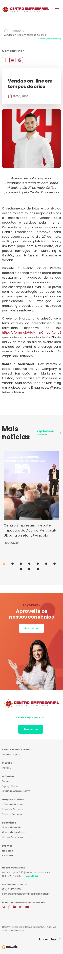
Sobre (5, 781)
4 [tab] (29, 564)
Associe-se (31, 628)
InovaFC (6, 768)
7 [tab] (54, 564)
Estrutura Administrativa (16, 791)
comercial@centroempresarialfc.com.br (26, 893)
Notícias (17, 30)
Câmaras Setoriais (13, 804)
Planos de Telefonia (13, 832)
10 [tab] (38, 569)
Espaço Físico (10, 786)
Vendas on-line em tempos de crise (25, 35)
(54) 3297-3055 (11, 876)
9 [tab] (29, 569)
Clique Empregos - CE (30, 717)
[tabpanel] (31, 498)
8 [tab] (21, 569)
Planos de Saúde (11, 827)
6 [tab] (46, 564)
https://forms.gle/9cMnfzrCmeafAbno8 (31, 332)
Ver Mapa (32, 876)
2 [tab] (12, 564)
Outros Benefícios (12, 837)
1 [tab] (4, 564)
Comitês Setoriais (12, 809)
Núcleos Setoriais (12, 814)
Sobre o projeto (11, 754)
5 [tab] (38, 564)
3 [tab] (21, 564)
